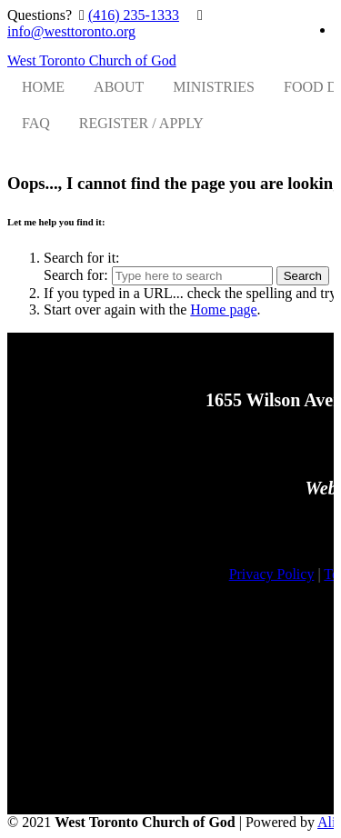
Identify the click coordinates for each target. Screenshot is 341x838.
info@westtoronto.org (71, 31)
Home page (223, 309)
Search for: (76, 275)
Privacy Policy (272, 574)
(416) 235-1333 (133, 15)
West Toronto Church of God (91, 60)
